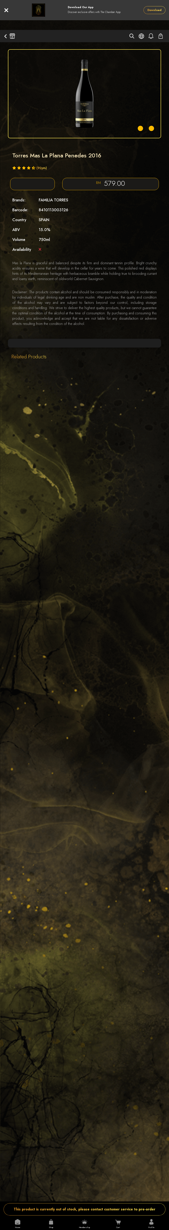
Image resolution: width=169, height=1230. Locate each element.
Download (154, 10)
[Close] (6, 10)
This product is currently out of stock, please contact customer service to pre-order (84, 1209)
